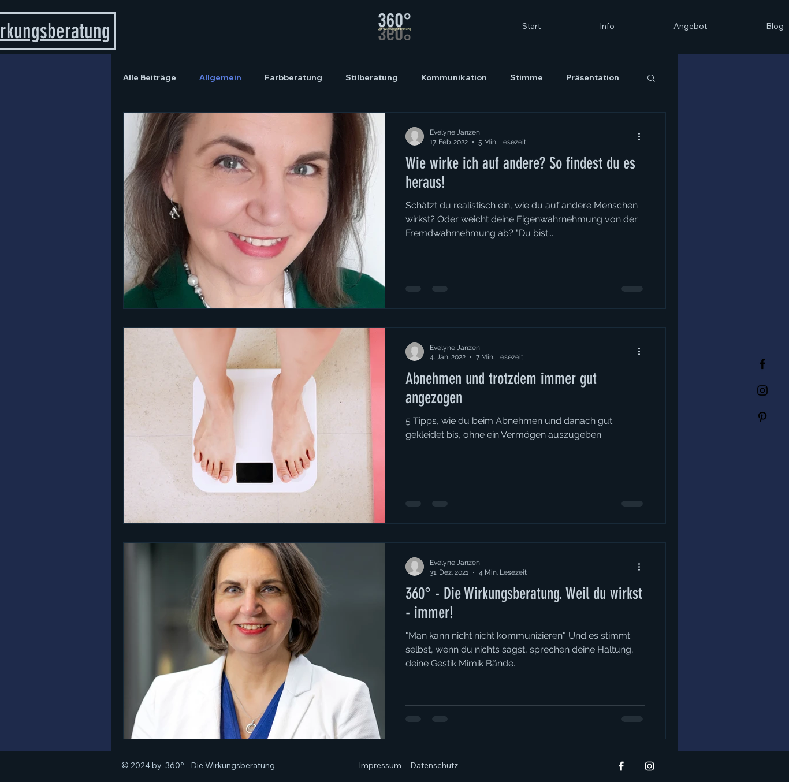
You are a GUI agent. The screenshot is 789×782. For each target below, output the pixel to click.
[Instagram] (762, 390)
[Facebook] (762, 364)
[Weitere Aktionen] (643, 136)
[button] (651, 79)
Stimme (526, 78)
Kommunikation (454, 78)
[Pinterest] (762, 417)
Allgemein (220, 78)
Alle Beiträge (149, 78)
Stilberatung (371, 78)
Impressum (381, 765)
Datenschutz (434, 765)
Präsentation (592, 78)
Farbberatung (293, 78)
